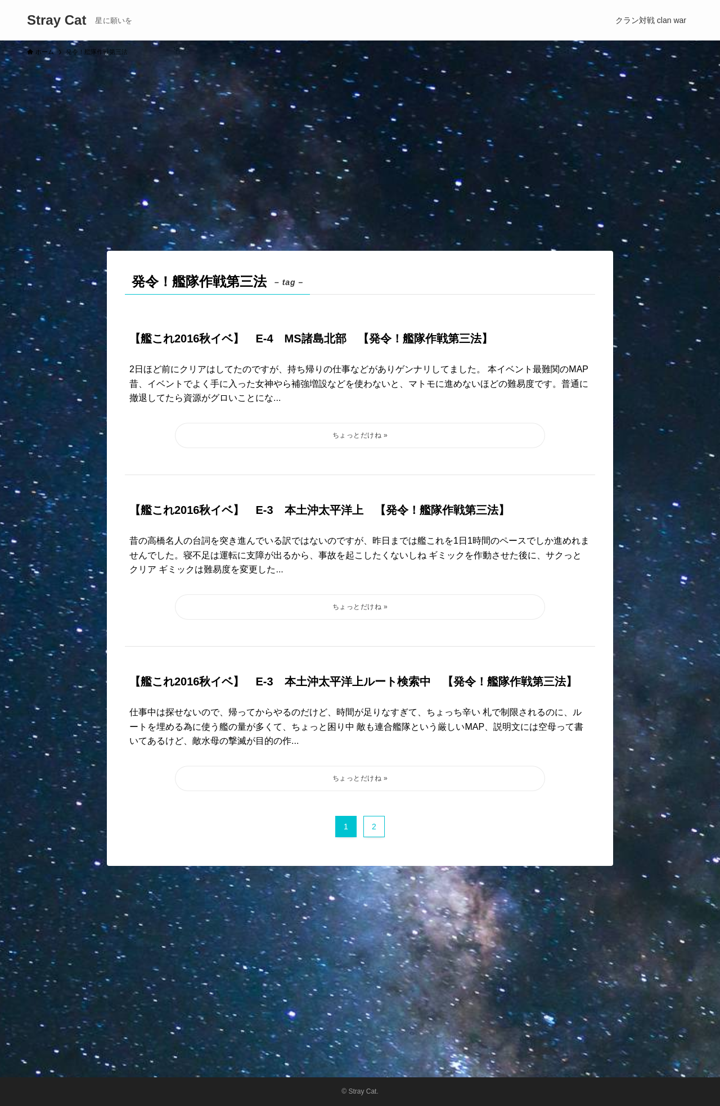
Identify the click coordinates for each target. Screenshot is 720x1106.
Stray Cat (56, 20)
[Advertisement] (360, 148)
